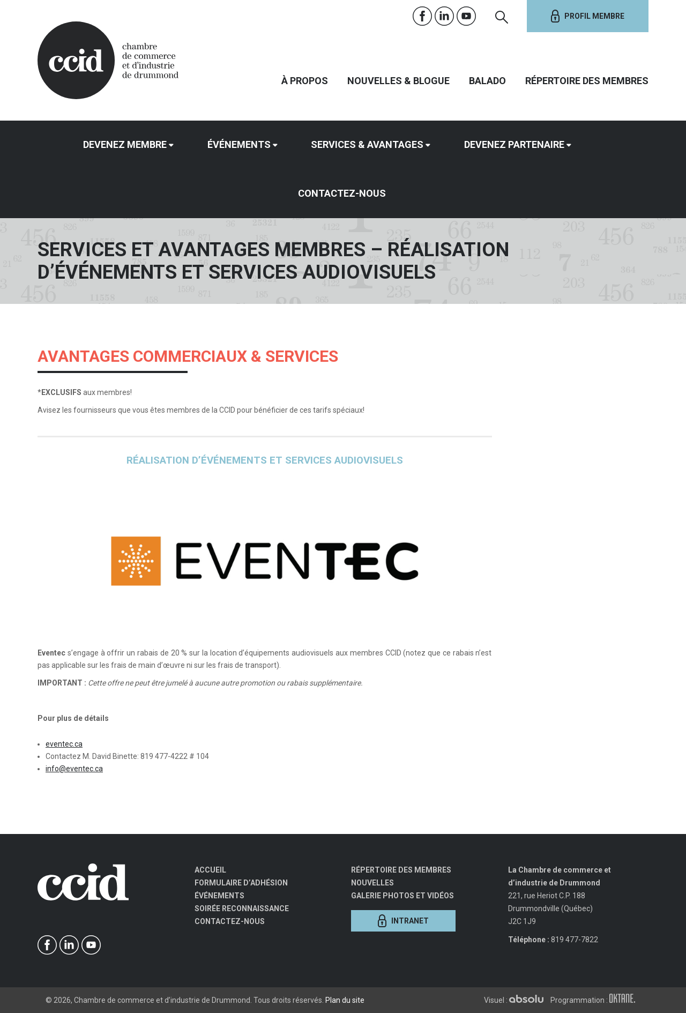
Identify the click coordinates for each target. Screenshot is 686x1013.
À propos (304, 80)
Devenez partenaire (514, 144)
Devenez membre (125, 144)
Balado (487, 80)
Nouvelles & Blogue (398, 80)
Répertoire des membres (586, 80)
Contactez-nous (342, 193)
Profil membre (587, 16)
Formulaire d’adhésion (241, 882)
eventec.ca (64, 744)
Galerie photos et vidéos (402, 895)
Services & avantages (367, 144)
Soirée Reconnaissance (242, 908)
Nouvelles (372, 882)
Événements (239, 144)
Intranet (403, 920)
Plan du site (344, 1000)
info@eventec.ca (74, 768)
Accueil (210, 870)
